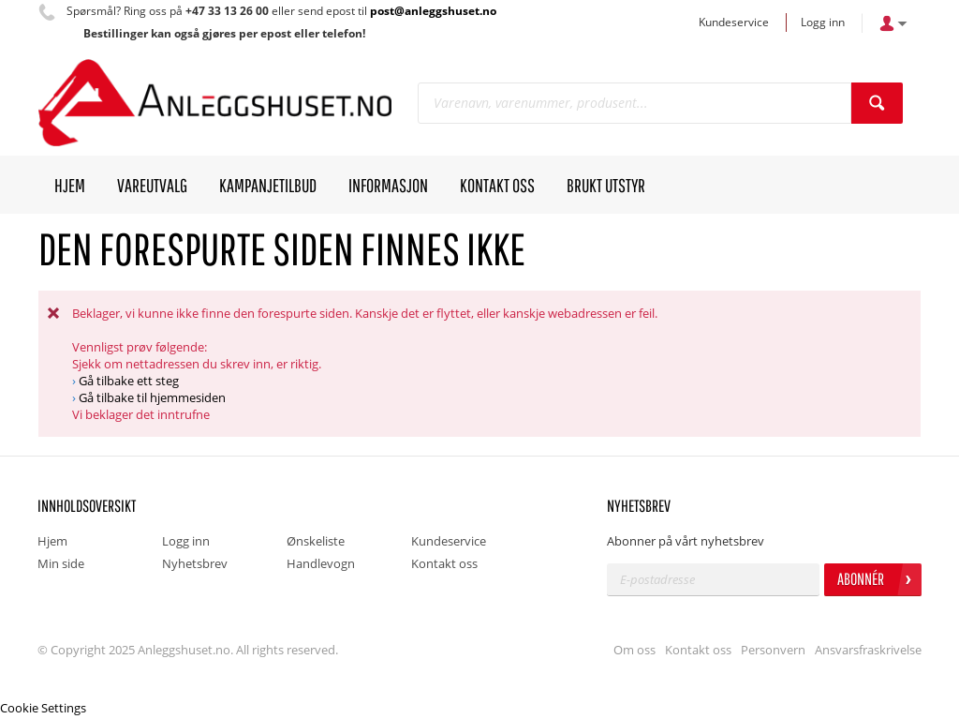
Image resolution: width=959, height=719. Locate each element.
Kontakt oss (444, 563)
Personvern (773, 649)
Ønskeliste (316, 540)
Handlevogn (321, 563)
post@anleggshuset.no (433, 11)
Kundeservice (734, 22)
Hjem (52, 540)
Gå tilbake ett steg (129, 380)
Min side (60, 563)
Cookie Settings (43, 707)
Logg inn (823, 22)
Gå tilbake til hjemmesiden (152, 397)
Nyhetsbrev (195, 563)
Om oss (634, 649)
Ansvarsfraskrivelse (868, 649)
